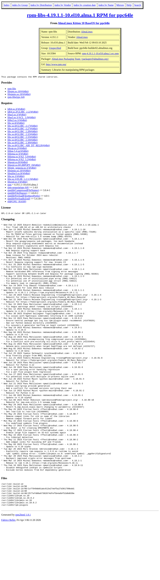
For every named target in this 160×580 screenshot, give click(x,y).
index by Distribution (41, 5)
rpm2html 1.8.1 (23, 570)
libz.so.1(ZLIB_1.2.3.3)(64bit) (23, 179)
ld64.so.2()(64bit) (16, 109)
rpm (10, 185)
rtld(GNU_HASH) (17, 202)
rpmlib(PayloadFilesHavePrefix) (24, 196)
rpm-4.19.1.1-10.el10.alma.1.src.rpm (100, 53)
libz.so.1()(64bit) (16, 176)
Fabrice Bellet (8, 576)
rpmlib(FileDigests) (17, 193)
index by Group (20, 5)
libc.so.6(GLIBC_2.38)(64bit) (23, 143)
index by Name (106, 5)
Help (129, 5)
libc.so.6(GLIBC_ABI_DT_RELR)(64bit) (29, 146)
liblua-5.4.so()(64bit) (18, 151)
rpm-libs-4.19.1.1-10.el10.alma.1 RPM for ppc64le (80, 15)
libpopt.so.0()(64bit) (18, 162)
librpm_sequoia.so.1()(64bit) (22, 168)
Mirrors (120, 5)
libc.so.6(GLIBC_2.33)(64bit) (23, 137)
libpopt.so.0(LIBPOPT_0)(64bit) (24, 165)
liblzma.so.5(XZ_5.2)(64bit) (22, 160)
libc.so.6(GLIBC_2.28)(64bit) (23, 132)
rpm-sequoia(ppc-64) (18, 188)
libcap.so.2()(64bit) (17, 148)
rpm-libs (12, 89)
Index (6, 5)
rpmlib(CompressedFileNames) (23, 190)
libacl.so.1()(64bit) (17, 115)
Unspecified (55, 48)
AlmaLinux (87, 31)
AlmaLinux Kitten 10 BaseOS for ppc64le (84, 23)
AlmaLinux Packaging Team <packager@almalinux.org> (80, 59)
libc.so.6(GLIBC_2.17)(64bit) (23, 126)
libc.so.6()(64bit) (16, 123)
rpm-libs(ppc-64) (16, 97)
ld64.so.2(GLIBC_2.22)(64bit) (23, 112)
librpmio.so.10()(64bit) (19, 94)
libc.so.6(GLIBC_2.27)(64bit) (23, 129)
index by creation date (85, 5)
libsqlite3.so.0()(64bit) (19, 174)
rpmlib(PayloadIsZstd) (19, 199)
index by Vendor (63, 5)
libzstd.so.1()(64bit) (17, 182)
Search (137, 5)
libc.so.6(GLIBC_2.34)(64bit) (23, 140)
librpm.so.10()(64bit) (18, 92)
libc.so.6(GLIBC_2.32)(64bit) (23, 134)
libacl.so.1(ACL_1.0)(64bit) (22, 118)
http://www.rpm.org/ (56, 64)
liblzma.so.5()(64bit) (18, 154)
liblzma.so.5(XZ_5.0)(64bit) (22, 157)
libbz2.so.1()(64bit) (17, 120)
